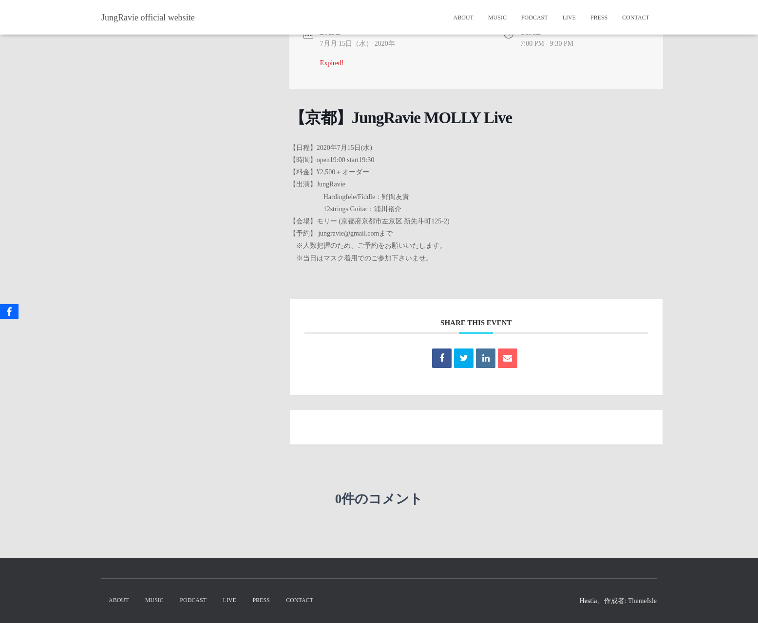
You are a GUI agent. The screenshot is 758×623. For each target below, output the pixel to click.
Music (497, 17)
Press (598, 17)
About (464, 17)
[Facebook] (9, 311)
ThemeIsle (642, 601)
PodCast (534, 17)
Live (569, 17)
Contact (635, 17)
